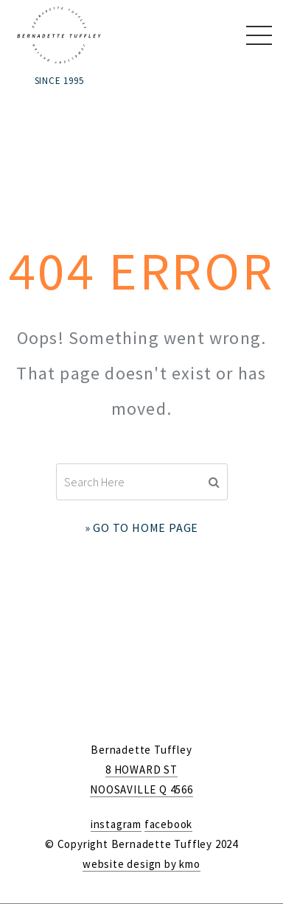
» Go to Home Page (142, 527)
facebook (168, 824)
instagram (116, 824)
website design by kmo (141, 864)
